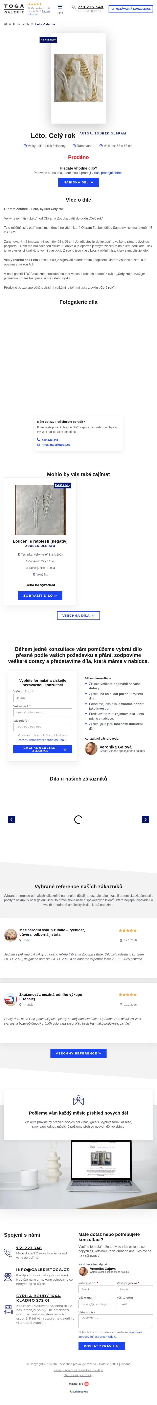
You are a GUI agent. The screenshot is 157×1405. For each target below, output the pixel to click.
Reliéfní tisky (48, 39)
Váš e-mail (21, 706)
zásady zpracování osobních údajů (42, 740)
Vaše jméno (22, 691)
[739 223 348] (74, 7)
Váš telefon (21, 720)
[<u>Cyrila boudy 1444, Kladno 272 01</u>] (8, 1309)
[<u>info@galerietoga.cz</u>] (8, 1277)
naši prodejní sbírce (108, 173)
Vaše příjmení (127, 1283)
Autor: (103, 133)
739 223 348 (91, 7)
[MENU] (59, 6)
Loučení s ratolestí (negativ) (40, 541)
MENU (60, 13)
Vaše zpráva (86, 1312)
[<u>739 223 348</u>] (8, 1253)
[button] (11, 819)
